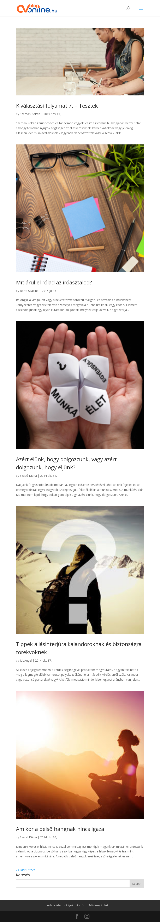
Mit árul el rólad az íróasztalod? (54, 282)
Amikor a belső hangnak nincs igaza (60, 829)
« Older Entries (25, 870)
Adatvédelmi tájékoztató (65, 905)
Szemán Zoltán (30, 114)
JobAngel (26, 660)
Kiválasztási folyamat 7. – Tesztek (57, 105)
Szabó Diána (28, 476)
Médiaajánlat (98, 905)
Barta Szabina (29, 291)
